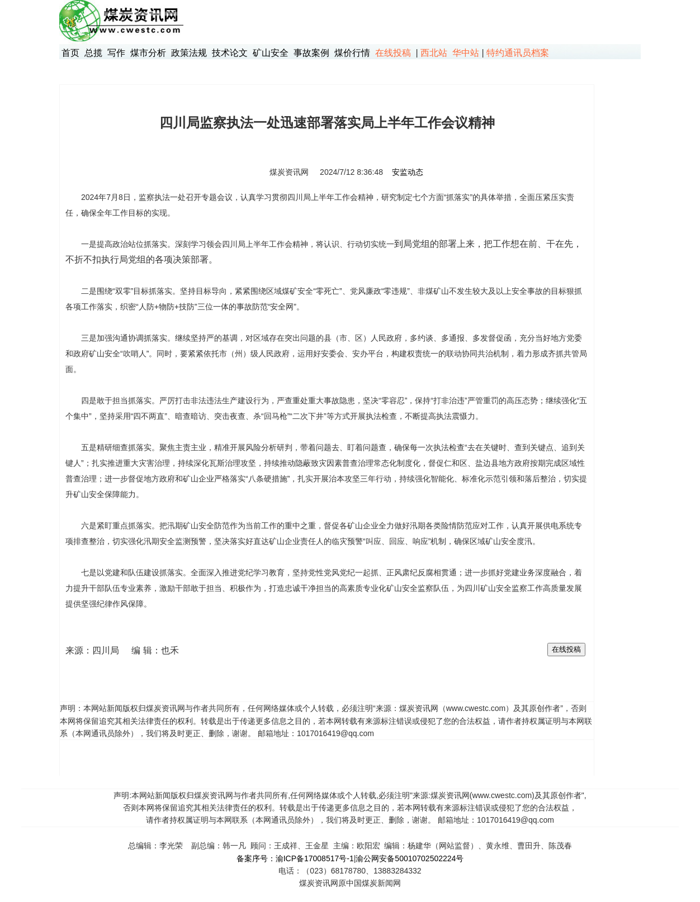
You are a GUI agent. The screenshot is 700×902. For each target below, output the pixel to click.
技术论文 (230, 53)
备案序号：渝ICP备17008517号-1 (295, 858)
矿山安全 (270, 53)
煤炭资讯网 (289, 172)
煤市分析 (148, 53)
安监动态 (407, 172)
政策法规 (189, 53)
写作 (116, 53)
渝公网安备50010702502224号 (409, 858)
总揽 (93, 53)
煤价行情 (352, 53)
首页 (70, 53)
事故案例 (311, 53)
